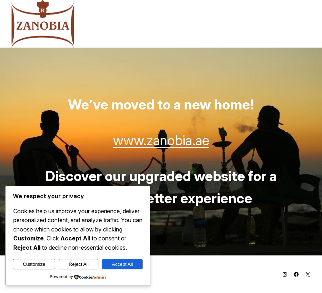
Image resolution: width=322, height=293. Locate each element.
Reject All (79, 264)
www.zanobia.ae (161, 140)
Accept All (122, 264)
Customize (34, 264)
